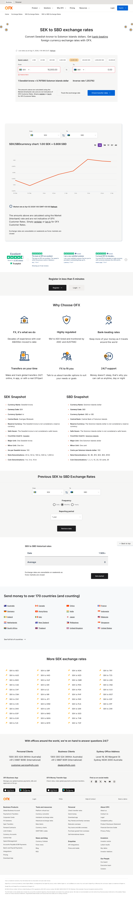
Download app (73, 817)
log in (49, 94)
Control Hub (7, 837)
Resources (83, 8)
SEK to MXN (45, 718)
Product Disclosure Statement (111, 824)
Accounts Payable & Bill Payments (14, 844)
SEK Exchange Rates (32, 14)
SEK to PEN (76, 685)
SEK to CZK (14, 704)
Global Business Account (11, 810)
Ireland (10, 617)
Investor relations (106, 851)
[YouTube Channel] (109, 781)
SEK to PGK (76, 690)
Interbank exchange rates (44, 817)
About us (104, 810)
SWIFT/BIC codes (42, 831)
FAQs (61, 799)
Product (35, 8)
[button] (34, 60)
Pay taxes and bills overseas (77, 827)
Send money (72, 814)
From (20, 64)
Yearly (76, 504)
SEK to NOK (76, 671)
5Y (112, 145)
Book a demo (122, 799)
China (72, 606)
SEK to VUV (108, 690)
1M (104, 145)
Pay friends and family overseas (79, 820)
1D (95, 145)
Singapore (105, 623)
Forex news (39, 845)
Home (7, 14)
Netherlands (12, 623)
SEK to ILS (45, 690)
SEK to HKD (45, 675)
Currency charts (41, 827)
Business (9, 2)
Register (122, 8)
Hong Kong (43, 611)
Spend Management (10, 841)
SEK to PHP (76, 694)
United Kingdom (76, 628)
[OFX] (8, 8)
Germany (10, 611)
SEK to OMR (77, 680)
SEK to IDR (45, 685)
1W (100, 145)
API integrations (73, 845)
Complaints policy (106, 820)
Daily (58, 504)
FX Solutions (7, 820)
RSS (37, 851)
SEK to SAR (76, 709)
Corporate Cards (8, 817)
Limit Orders (7, 831)
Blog (37, 848)
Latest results (105, 845)
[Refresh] (16, 51)
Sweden (26, 436)
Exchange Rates (16, 14)
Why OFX (60, 8)
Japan (72, 617)
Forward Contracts (9, 827)
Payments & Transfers (10, 814)
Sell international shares (76, 834)
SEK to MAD (45, 713)
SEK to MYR (45, 723)
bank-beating (100, 36)
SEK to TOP (76, 723)
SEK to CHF (14, 690)
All (116, 145)
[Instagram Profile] (114, 781)
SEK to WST (108, 694)
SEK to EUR (14, 718)
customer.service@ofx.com (25, 765)
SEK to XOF (107, 699)
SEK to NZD (76, 675)
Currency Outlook (42, 841)
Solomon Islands (92, 436)
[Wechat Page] (105, 781)
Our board (104, 862)
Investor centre (106, 841)
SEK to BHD (14, 680)
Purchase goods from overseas (78, 831)
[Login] (112, 7)
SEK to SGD (76, 713)
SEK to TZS (107, 675)
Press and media (73, 848)
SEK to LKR (45, 709)
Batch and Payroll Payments (12, 848)
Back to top (125, 543)
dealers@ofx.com (66, 765)
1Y (108, 145)
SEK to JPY (45, 699)
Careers (103, 869)
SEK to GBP (45, 671)
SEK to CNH (14, 694)
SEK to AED (14, 671)
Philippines (74, 623)
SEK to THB (76, 718)
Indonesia (105, 611)
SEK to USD (108, 680)
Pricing (72, 8)
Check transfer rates (75, 810)
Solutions (47, 8)
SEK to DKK (14, 709)
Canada (42, 606)
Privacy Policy (105, 831)
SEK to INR (45, 694)
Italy (40, 617)
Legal (102, 817)
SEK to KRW (45, 704)
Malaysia (104, 617)
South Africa (12, 628)
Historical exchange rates (44, 820)
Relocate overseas (74, 824)
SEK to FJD (13, 723)
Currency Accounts (9, 834)
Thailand (42, 628)
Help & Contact (90, 799)
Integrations (7, 851)
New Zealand (44, 623)
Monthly (67, 504)
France (104, 606)
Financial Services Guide (109, 827)
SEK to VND (108, 685)
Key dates (104, 848)
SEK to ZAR (107, 709)
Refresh (52, 51)
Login (34, 799)
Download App (8, 858)
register (42, 94)
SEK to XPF (107, 704)
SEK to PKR (76, 699)
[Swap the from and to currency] (66, 70)
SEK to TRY (107, 671)
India (72, 611)
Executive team (106, 865)
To (74, 64)
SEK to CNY (14, 699)
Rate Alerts (39, 824)
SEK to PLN (76, 704)
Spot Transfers (8, 824)
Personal (18, 2)
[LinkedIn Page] (96, 781)
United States (106, 628)
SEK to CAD (14, 685)
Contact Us (104, 814)
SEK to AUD (14, 675)
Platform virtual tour (42, 810)
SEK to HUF (45, 680)
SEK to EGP (14, 713)
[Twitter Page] (100, 781)
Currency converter (42, 814)
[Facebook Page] (91, 781)
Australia (10, 606)
